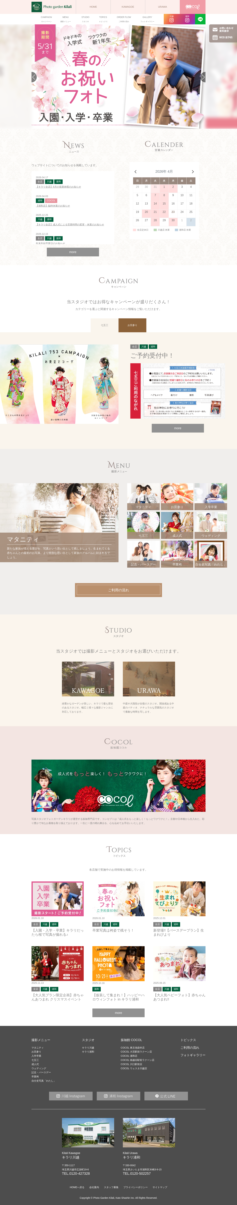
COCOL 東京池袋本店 (133, 1047)
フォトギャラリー (193, 1055)
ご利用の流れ (189, 1047)
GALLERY (147, 20)
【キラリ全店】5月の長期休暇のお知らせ (58, 186)
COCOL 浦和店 (129, 1055)
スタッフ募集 (111, 1187)
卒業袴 (35, 1076)
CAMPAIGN (46, 20)
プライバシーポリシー (135, 1187)
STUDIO (85, 20)
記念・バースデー (41, 1072)
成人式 (35, 1064)
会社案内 (94, 1187)
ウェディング (38, 1068)
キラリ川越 (88, 1047)
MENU (65, 20)
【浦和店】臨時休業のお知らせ (53, 205)
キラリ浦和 (88, 1051)
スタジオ (88, 1040)
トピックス (188, 1040)
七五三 (35, 1060)
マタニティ (37, 1047)
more (72, 252)
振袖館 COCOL (131, 1040)
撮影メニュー (40, 1040)
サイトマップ (160, 1187)
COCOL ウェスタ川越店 (134, 1068)
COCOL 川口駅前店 (131, 1064)
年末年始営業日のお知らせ (50, 243)
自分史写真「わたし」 (43, 1080)
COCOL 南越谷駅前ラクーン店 (137, 1060)
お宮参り (36, 1051)
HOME (93, 6)
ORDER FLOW (124, 20)
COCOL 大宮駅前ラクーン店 (136, 1051)
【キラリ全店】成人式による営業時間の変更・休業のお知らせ (70, 224)
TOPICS (103, 20)
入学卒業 (36, 1055)
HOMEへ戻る (77, 1187)
